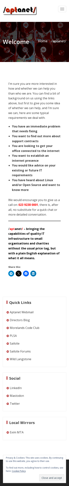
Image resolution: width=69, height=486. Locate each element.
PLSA (13, 336)
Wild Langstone (20, 359)
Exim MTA (17, 432)
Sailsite (15, 343)
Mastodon (17, 396)
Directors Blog (20, 320)
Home (42, 41)
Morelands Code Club (24, 328)
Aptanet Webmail (21, 312)
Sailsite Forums (20, 351)
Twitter (15, 404)
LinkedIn (16, 388)
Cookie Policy (19, 471)
